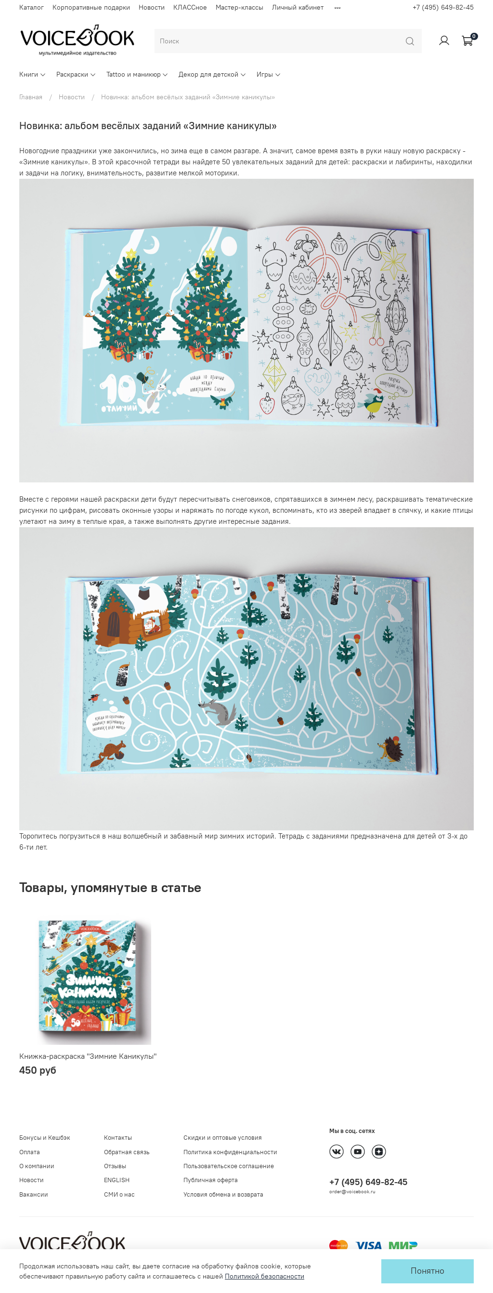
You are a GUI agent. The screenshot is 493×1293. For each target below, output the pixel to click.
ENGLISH (117, 1180)
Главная (30, 97)
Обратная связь (127, 1152)
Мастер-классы (239, 7)
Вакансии (33, 1194)
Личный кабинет (298, 7)
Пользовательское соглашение (228, 1166)
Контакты (118, 1137)
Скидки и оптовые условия (222, 1137)
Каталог (31, 7)
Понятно (427, 1271)
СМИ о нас (119, 1194)
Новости (152, 7)
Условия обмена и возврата (223, 1194)
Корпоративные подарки (91, 7)
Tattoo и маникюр (137, 74)
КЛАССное (190, 7)
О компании (36, 1166)
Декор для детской (212, 74)
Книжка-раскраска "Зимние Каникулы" (87, 1056)
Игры (269, 74)
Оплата (29, 1152)
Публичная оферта (210, 1180)
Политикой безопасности (264, 1276)
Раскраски (76, 74)
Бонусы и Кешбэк (44, 1137)
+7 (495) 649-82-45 (443, 7)
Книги (32, 74)
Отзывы (115, 1166)
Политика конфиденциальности (230, 1152)
